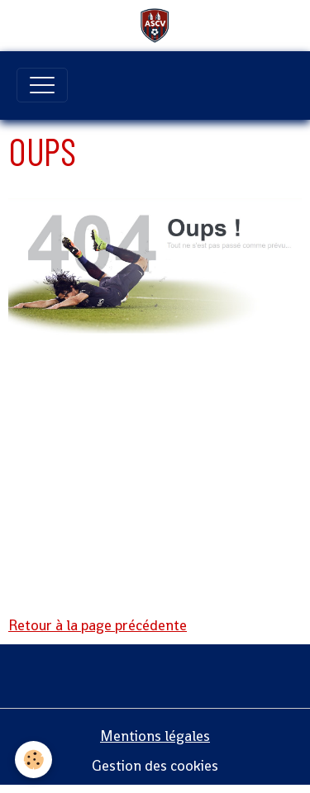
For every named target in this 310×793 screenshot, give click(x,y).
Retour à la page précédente (97, 625)
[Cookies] (33, 759)
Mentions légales (155, 736)
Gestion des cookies (155, 766)
